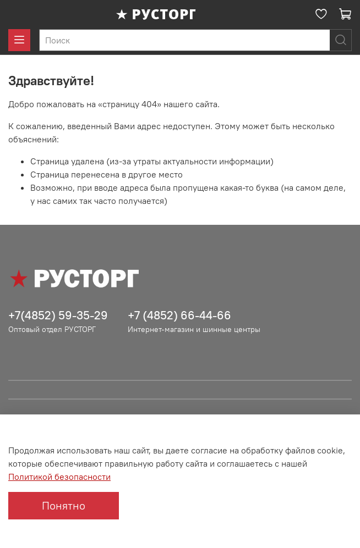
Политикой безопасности (59, 476)
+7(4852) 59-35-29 (58, 315)
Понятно (63, 505)
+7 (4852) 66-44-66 (179, 315)
